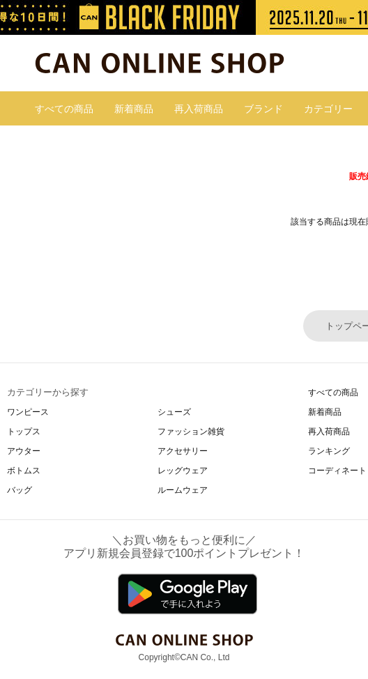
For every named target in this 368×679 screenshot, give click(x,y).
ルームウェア (183, 490)
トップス (23, 431)
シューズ (174, 412)
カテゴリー (328, 108)
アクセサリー (183, 451)
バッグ (19, 490)
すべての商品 (64, 108)
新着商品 (133, 108)
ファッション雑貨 (191, 431)
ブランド (263, 108)
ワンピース (28, 412)
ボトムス (23, 470)
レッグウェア (183, 470)
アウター (23, 451)
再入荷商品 (198, 108)
